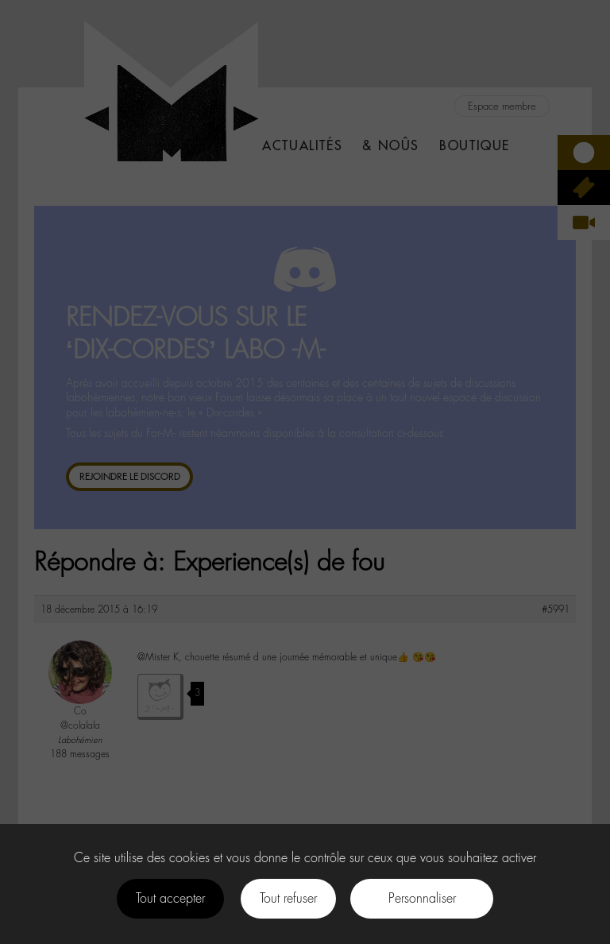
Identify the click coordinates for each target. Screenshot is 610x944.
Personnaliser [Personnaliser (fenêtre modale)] (422, 898)
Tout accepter (170, 898)
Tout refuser (288, 898)
